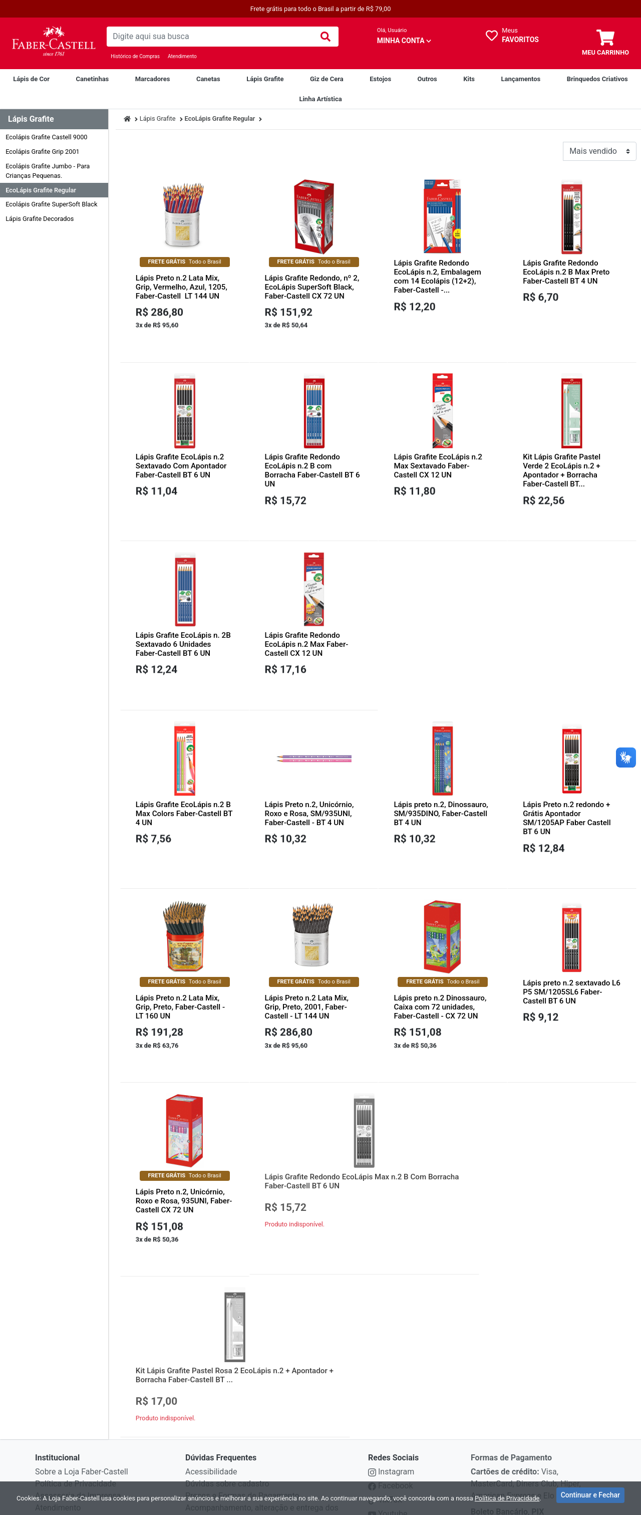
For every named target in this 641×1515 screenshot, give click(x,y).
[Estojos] (380, 79)
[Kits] (469, 79)
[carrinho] (605, 43)
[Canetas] (208, 79)
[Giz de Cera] (326, 79)
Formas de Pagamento (511, 1472)
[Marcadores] (153, 79)
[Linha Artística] (320, 99)
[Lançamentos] (520, 79)
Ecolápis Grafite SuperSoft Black (51, 204)
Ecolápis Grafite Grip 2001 (43, 151)
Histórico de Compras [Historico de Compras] (135, 56)
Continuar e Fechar (590, 1497)
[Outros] (427, 79)
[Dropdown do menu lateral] (54, 119)
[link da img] (53, 43)
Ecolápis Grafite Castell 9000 (46, 137)
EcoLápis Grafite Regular (41, 190)
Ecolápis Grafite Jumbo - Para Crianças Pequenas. (48, 170)
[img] (325, 37)
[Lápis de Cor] (31, 79)
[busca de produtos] (209, 37)
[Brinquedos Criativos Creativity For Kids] (597, 79)
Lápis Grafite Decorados (40, 218)
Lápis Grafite (158, 118)
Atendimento (182, 56)
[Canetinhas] (92, 79)
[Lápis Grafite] (265, 79)
